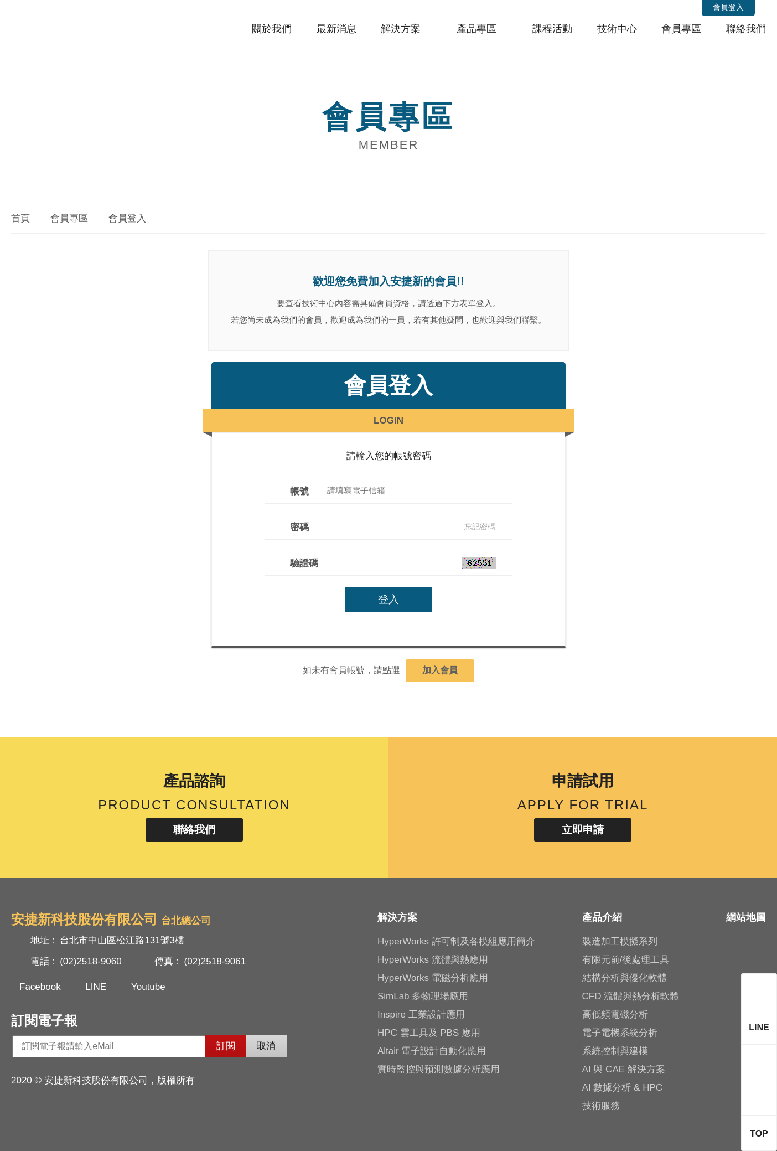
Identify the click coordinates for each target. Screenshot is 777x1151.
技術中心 (617, 28)
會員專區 (681, 28)
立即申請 (583, 829)
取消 (266, 1046)
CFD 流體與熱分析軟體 (631, 996)
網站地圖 (746, 917)
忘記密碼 (481, 526)
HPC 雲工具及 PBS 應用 (428, 1033)
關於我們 (272, 28)
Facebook (40, 987)
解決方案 (401, 28)
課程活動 (552, 28)
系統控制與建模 (615, 1051)
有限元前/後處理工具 (626, 959)
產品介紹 (602, 917)
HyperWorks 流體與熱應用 (432, 959)
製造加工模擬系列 (619, 941)
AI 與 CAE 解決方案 (623, 1069)
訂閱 (225, 1046)
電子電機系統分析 (619, 1033)
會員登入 (728, 7)
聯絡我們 (746, 28)
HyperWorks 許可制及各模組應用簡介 (456, 941)
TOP (759, 1133)
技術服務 (601, 1106)
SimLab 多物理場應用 (422, 996)
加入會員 (440, 670)
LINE (95, 987)
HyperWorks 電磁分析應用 (432, 978)
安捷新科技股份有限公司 (85, 24)
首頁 (20, 218)
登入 (388, 599)
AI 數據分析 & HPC (622, 1087)
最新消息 (336, 28)
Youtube (148, 987)
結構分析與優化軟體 (624, 978)
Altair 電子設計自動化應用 (431, 1051)
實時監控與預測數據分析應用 (438, 1069)
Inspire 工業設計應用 (421, 1014)
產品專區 (476, 28)
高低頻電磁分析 (615, 1014)
